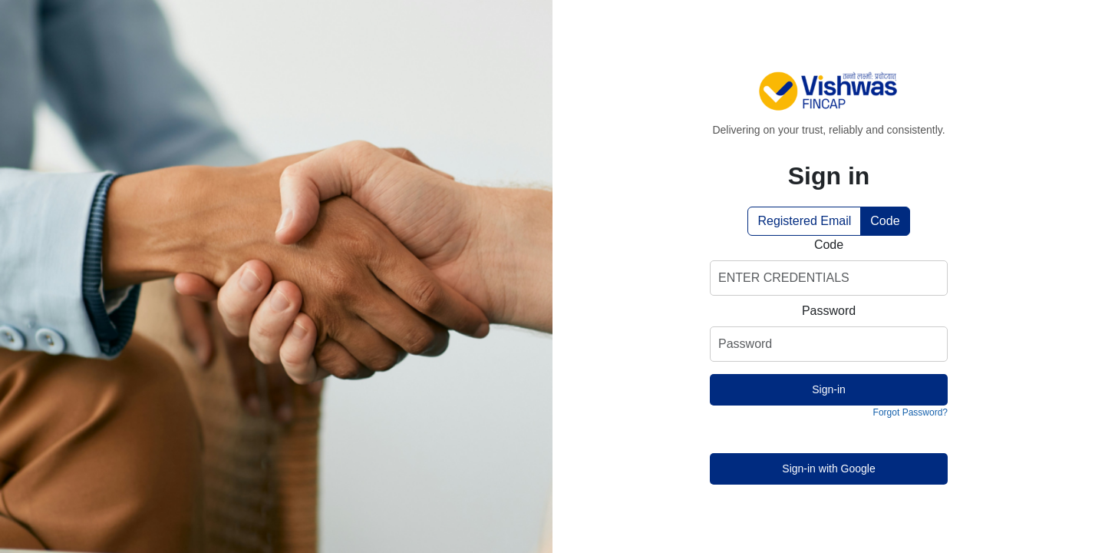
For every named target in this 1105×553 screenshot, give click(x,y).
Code (884, 220)
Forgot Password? (910, 412)
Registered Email (804, 220)
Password (829, 310)
